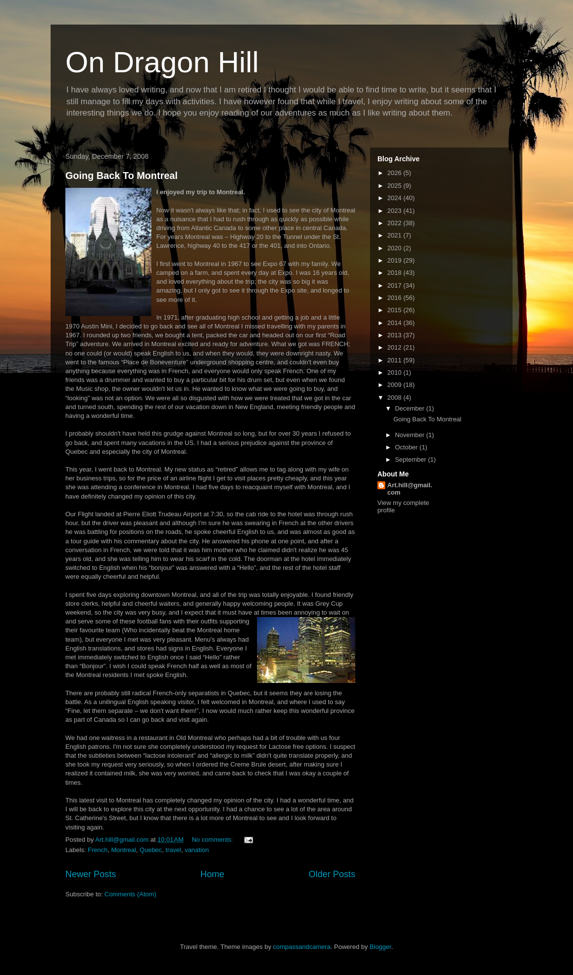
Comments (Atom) (130, 894)
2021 (395, 235)
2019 (395, 260)
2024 (395, 198)
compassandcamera (302, 946)
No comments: (213, 839)
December (411, 408)
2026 (395, 173)
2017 (395, 285)
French (98, 850)
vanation (197, 850)
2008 (395, 397)
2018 (395, 272)
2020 (395, 248)
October (407, 447)
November (411, 435)
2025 (395, 185)
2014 (395, 322)
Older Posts (332, 874)
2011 (395, 360)
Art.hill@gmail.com (409, 488)
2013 (395, 335)
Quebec (151, 850)
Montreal (123, 850)
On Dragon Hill (162, 62)
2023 (395, 210)
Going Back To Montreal (121, 175)
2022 (395, 223)
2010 (395, 372)
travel (173, 850)
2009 (395, 384)
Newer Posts (90, 874)
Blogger (380, 946)
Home (213, 874)
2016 (395, 297)
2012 (395, 347)
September (411, 459)
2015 (395, 310)
